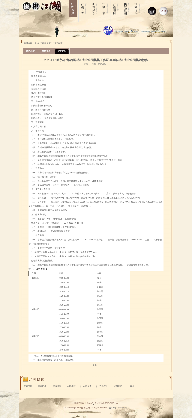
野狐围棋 (42, 386)
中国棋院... (72, 386)
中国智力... (88, 386)
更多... (133, 386)
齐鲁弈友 (103, 386)
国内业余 (46, 51)
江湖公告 (46, 43)
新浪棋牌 (57, 386)
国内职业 (30, 51)
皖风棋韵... (119, 386)
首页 (37, 43)
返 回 (95, 365)
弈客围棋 (28, 386)
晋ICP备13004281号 (118, 408)
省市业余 (58, 43)
